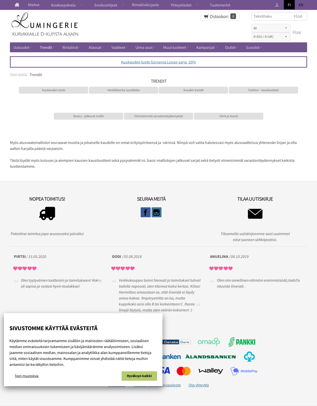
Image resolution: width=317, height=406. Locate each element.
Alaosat (95, 47)
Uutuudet (21, 47)
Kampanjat (205, 47)
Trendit (46, 47)
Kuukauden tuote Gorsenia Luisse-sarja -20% (158, 61)
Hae (296, 32)
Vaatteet (118, 47)
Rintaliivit (70, 47)
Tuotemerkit (220, 4)
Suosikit (253, 47)
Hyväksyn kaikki (139, 376)
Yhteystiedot (181, 4)
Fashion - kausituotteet (263, 90)
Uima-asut (144, 47)
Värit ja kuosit (228, 116)
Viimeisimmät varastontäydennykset (158, 116)
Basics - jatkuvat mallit (88, 116)
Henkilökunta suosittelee (123, 90)
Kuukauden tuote (53, 90)
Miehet (33, 4)
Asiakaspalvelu (63, 4)
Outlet (230, 47)
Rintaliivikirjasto (145, 4)
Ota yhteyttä (199, 384)
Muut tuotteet (174, 47)
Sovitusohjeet (105, 4)
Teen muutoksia (26, 376)
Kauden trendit (194, 90)
